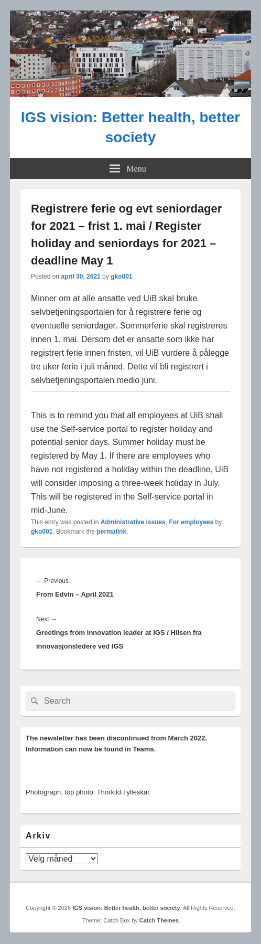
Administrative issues (133, 522)
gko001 (121, 276)
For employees (191, 522)
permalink (111, 531)
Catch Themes (159, 920)
